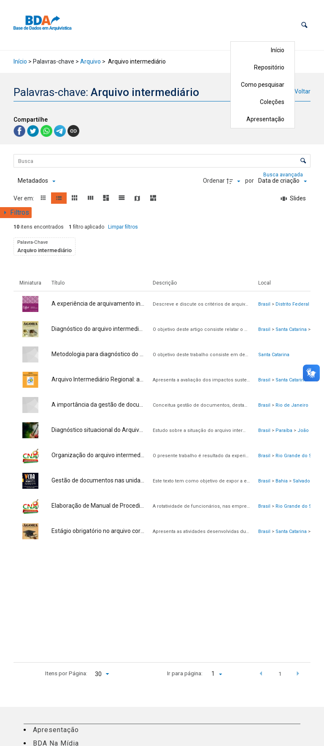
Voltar (302, 91)
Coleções (272, 102)
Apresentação (265, 119)
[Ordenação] (282, 181)
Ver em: (24, 198)
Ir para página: (184, 673)
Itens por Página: (66, 673)
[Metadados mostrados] (36, 181)
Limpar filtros (123, 227)
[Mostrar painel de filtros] (16, 212)
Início (277, 50)
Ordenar (214, 180)
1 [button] (280, 673)
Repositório (269, 67)
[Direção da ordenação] (234, 181)
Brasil (264, 304)
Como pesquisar (262, 84)
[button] (304, 25)
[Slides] (293, 198)
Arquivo (90, 61)
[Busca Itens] (162, 161)
